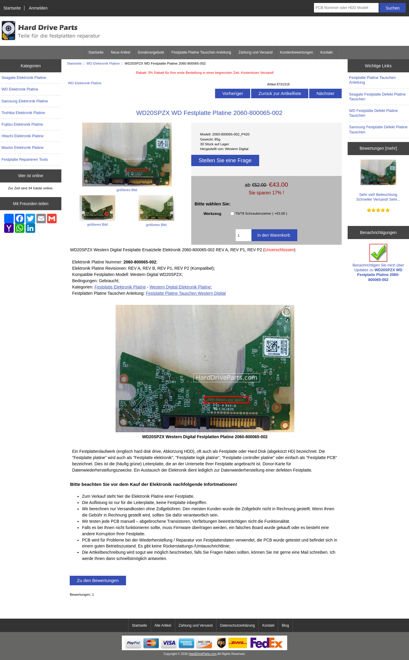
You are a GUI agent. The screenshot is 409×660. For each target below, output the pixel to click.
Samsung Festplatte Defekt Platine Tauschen (378, 129)
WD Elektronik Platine (103, 63)
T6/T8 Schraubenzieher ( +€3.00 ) (261, 214)
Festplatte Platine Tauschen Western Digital (186, 293)
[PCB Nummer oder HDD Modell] (346, 8)
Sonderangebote (151, 52)
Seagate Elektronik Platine (23, 77)
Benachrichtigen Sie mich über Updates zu (378, 263)
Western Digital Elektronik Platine (180, 287)
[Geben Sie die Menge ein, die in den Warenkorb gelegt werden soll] (243, 235)
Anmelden (38, 8)
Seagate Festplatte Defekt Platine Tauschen (377, 96)
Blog (285, 625)
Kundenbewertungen (296, 52)
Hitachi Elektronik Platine (22, 136)
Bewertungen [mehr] (378, 148)
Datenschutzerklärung (237, 625)
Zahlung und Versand (256, 52)
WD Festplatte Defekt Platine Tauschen (373, 113)
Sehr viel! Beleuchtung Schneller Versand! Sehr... (378, 181)
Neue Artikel (120, 52)
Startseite (12, 8)
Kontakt (327, 52)
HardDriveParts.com (203, 654)
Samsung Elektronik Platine (24, 101)
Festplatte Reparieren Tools (24, 159)
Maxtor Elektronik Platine (22, 147)
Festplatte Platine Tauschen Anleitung (201, 52)
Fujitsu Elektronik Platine (22, 124)
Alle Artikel (163, 625)
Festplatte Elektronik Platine (120, 287)
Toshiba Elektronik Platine (23, 112)
